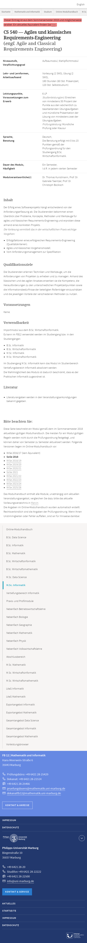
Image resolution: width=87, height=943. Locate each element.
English (81, 4)
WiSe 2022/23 (14, 480)
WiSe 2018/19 (14, 461)
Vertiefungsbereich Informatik (22, 593)
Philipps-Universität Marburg (15, 838)
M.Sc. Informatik (15, 585)
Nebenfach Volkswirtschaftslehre (24, 649)
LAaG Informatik (15, 689)
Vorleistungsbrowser (17, 744)
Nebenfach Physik (16, 641)
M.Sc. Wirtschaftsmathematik (22, 681)
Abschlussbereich (15, 657)
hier (53, 25)
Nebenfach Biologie (17, 617)
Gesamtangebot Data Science (22, 720)
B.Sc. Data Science (16, 537)
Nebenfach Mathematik (19, 633)
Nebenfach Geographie (19, 625)
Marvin (34, 503)
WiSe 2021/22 (14, 476)
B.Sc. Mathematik (15, 553)
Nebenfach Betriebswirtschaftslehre (26, 609)
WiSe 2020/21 (14, 468)
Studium (48, 11)
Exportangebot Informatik (20, 704)
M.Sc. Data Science (16, 577)
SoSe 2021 (12, 472)
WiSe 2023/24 (14, 484)
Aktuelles (9, 903)
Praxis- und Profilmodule (19, 601)
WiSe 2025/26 (14, 487)
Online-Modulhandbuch (67, 11)
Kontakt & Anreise (17, 805)
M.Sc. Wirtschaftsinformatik (21, 673)
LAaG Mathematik (15, 697)
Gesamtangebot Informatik (21, 728)
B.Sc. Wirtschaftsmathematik (22, 569)
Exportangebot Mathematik (21, 712)
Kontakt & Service (17, 891)
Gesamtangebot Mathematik (22, 736)
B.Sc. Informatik (14, 545)
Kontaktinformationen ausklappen (81, 838)
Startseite (5, 11)
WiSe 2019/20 (14, 464)
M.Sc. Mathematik (16, 665)
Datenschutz (10, 827)
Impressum (9, 820)
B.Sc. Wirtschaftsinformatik (21, 561)
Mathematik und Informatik (27, 11)
